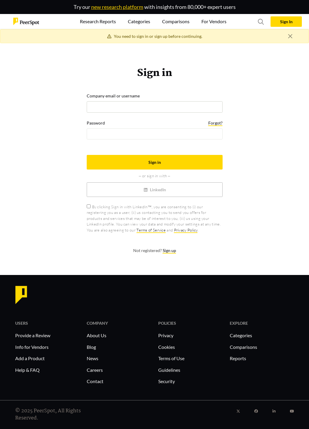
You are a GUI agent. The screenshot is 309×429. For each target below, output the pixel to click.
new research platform (117, 7)
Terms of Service (151, 230)
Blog (91, 347)
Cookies (166, 347)
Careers (95, 370)
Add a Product (30, 358)
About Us (96, 335)
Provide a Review (32, 335)
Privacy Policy (186, 230)
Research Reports (98, 21)
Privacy (165, 335)
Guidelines (169, 370)
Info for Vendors (32, 347)
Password (96, 122)
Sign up (169, 250)
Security (166, 381)
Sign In (286, 21)
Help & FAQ (27, 370)
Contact (95, 381)
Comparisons (243, 347)
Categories (241, 335)
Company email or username (113, 95)
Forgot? (215, 122)
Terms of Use (171, 358)
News (92, 358)
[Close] (290, 36)
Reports (238, 358)
